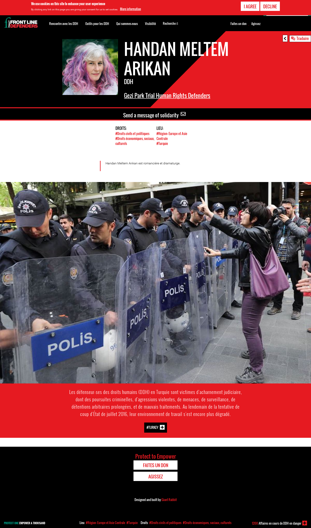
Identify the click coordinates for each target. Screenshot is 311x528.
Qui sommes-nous (127, 23)
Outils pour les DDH (97, 23)
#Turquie (162, 143)
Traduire (303, 38)
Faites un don (238, 24)
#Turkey (152, 427)
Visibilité (150, 23)
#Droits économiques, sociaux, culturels (207, 522)
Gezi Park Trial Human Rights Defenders (167, 95)
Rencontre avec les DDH (63, 23)
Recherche (170, 23)
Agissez (255, 24)
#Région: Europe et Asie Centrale (105, 522)
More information (130, 9)
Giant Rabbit (169, 499)
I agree (250, 6)
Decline (270, 6)
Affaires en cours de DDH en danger (276, 523)
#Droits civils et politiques (132, 133)
